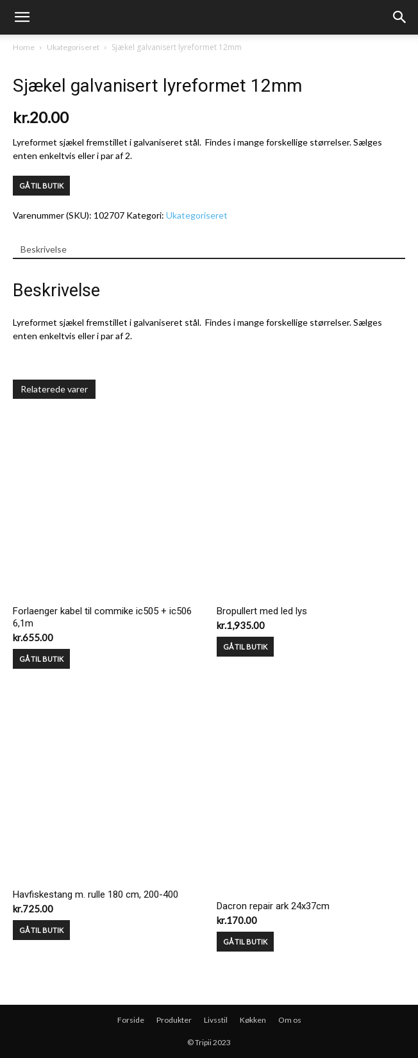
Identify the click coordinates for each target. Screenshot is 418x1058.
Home (24, 47)
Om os (289, 1020)
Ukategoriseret (73, 47)
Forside (130, 1020)
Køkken (253, 1020)
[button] (400, 17)
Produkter (174, 1020)
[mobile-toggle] (21, 17)
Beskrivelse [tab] (44, 249)
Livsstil (216, 1020)
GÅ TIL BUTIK (41, 185)
